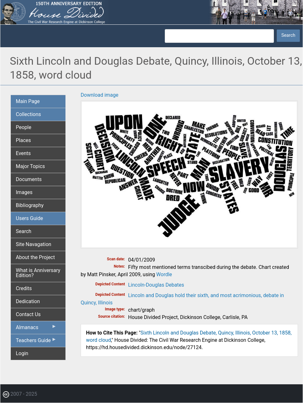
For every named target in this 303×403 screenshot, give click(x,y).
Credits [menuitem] (24, 288)
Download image (99, 95)
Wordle (164, 274)
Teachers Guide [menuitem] (36, 342)
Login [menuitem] (22, 353)
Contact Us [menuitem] (28, 314)
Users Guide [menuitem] (29, 218)
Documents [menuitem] (29, 179)
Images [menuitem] (24, 192)
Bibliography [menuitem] (30, 205)
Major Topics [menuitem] (30, 166)
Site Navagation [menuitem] (33, 244)
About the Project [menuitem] (35, 257)
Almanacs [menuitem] (36, 329)
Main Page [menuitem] (28, 101)
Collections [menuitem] (28, 114)
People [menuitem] (23, 127)
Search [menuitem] (23, 231)
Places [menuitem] (23, 140)
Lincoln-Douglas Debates (156, 285)
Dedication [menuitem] (28, 301)
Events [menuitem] (23, 153)
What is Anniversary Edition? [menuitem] (38, 272)
